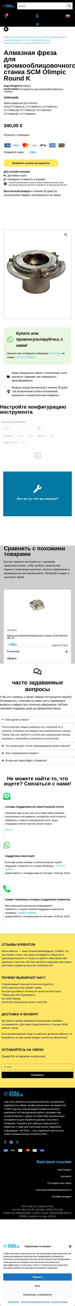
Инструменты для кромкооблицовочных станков (33, 90)
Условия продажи (59, 1302)
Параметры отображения (37, 1294)
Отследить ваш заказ (59, 1183)
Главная (7, 37)
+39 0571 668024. (25, 357)
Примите (37, 1277)
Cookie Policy (13, 1302)
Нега (37, 1285)
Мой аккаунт (64, 1169)
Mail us (9, 829)
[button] (70, 1246)
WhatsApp (55, 353)
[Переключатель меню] (37, 24)
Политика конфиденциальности (35, 1302)
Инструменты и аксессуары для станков (30, 37)
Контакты (66, 1176)
